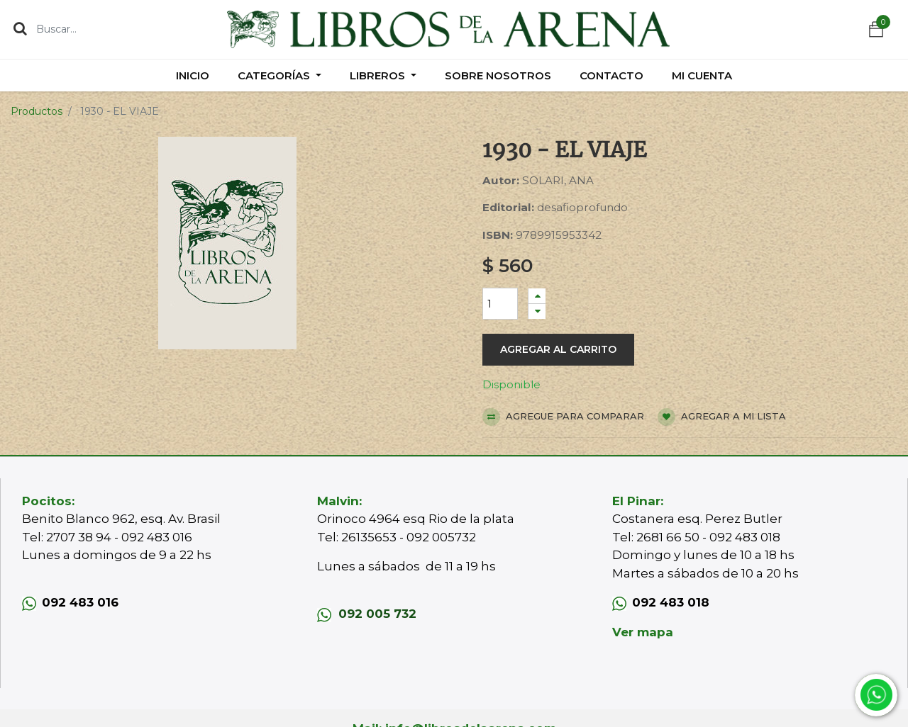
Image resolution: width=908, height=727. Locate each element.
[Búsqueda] (20, 28)
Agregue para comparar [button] (563, 417)
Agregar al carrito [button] (558, 349)
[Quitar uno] (537, 311)
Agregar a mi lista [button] (722, 417)
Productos (36, 111)
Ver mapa (642, 632)
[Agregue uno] (537, 295)
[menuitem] (192, 75)
